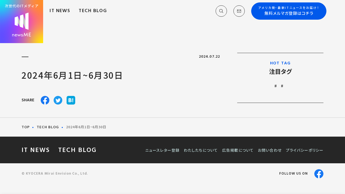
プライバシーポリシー (304, 150)
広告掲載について (238, 150)
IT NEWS (66, 13)
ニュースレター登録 (162, 150)
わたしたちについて (201, 150)
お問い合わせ (270, 150)
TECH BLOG (99, 13)
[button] (215, 12)
